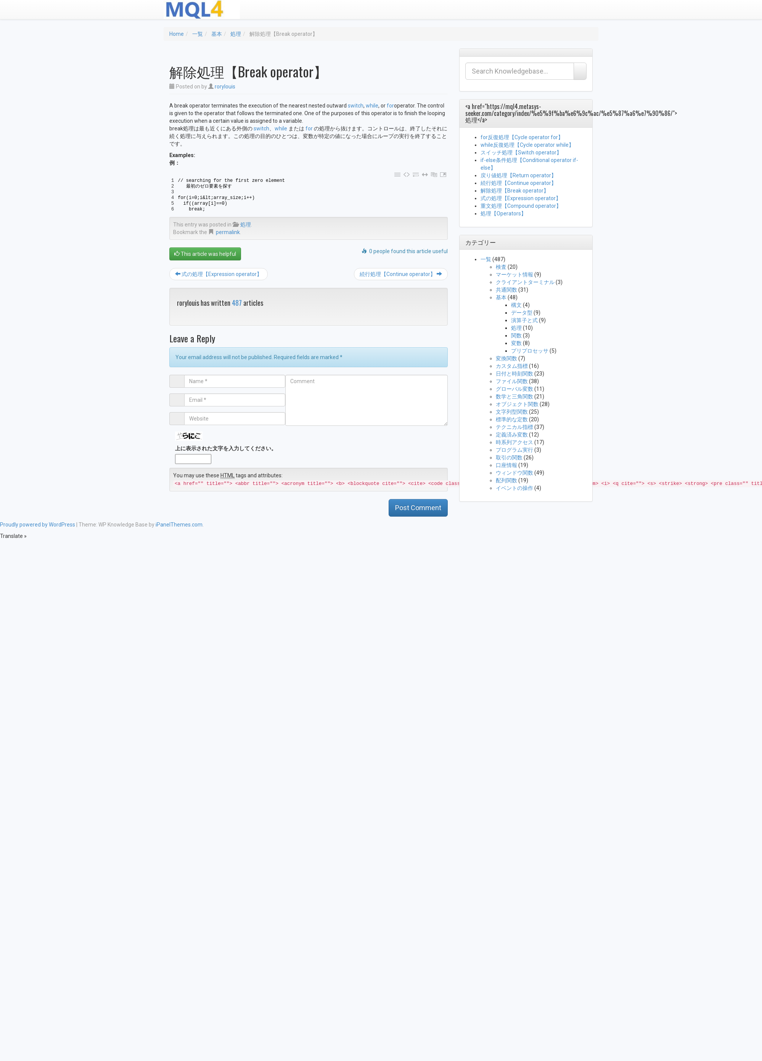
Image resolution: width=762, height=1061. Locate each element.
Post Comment (418, 508)
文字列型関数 (512, 412)
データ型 (521, 313)
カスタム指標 (512, 366)
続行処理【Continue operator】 (401, 274)
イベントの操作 (514, 488)
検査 (501, 267)
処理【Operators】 (503, 213)
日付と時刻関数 (514, 374)
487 (237, 303)
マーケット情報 (514, 274)
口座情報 (506, 465)
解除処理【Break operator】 (515, 191)
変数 (516, 343)
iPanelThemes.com (179, 525)
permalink (228, 232)
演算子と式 (524, 320)
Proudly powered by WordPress (37, 525)
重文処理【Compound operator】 (521, 206)
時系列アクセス (514, 442)
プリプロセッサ (529, 351)
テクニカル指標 (514, 427)
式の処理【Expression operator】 (218, 274)
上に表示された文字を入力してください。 (226, 448)
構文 (516, 305)
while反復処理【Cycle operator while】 (527, 145)
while (372, 106)
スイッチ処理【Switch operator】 (521, 152)
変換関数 (506, 358)
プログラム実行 (514, 450)
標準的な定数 (512, 419)
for (390, 106)
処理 (235, 34)
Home (176, 34)
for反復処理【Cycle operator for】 (522, 137)
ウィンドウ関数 (514, 473)
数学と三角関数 (514, 396)
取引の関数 (509, 457)
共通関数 (506, 290)
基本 (216, 34)
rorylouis (225, 86)
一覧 (197, 34)
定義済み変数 (512, 435)
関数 (516, 335)
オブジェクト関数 (517, 404)
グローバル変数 (514, 389)
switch (355, 106)
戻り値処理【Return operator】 (518, 175)
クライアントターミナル (525, 282)
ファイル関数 (512, 381)
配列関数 (506, 480)
